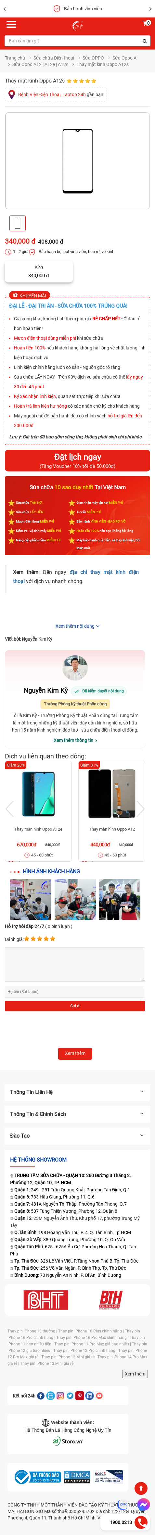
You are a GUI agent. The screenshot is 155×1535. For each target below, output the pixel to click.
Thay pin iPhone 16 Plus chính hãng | (91, 1331)
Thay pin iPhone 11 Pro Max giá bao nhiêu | (93, 1344)
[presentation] (54, 1027)
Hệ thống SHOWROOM (38, 1160)
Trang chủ (15, 58)
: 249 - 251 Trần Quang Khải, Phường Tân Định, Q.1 (72, 1189)
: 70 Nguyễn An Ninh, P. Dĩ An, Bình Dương (67, 1275)
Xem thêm (135, 1373)
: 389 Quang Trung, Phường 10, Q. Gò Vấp (69, 1239)
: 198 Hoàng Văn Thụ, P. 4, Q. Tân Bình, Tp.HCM (72, 1232)
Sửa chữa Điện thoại (53, 58)
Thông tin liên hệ (77, 1092)
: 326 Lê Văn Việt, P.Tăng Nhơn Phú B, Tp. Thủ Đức (76, 1261)
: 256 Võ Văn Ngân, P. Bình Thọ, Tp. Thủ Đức (70, 1268)
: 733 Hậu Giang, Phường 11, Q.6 (54, 1196)
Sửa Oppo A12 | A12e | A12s (40, 64)
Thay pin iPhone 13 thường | (32, 1331)
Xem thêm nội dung (75, 626)
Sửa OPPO (93, 58)
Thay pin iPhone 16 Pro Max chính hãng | (93, 1337)
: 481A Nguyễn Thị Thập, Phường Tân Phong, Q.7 (70, 1204)
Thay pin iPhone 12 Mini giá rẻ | (69, 1357)
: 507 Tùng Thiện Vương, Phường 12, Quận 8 (65, 1211)
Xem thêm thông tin (73, 740)
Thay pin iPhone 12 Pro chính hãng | (85, 1350)
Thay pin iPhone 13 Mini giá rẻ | (47, 1363)
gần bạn (60, 94)
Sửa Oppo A (124, 58)
